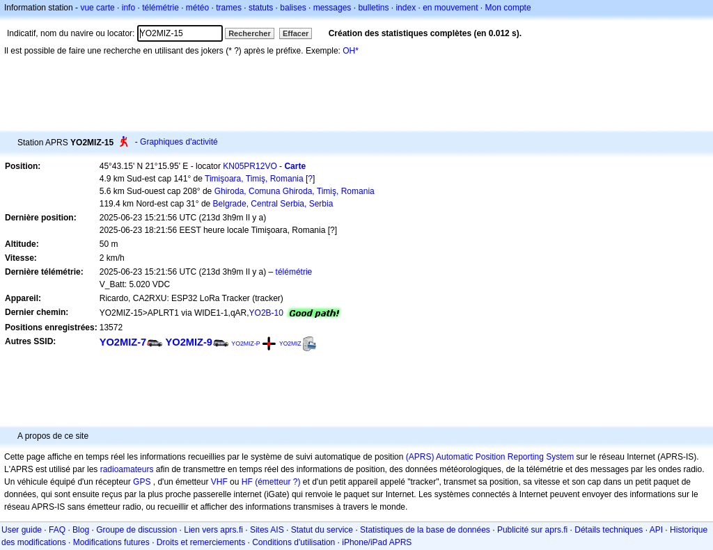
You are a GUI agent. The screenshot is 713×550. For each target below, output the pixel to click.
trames (229, 8)
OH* (351, 51)
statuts (261, 8)
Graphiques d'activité (179, 142)
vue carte (97, 8)
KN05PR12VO (249, 166)
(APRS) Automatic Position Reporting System (490, 457)
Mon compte (508, 8)
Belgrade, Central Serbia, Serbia (273, 204)
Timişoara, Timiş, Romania (254, 179)
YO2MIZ (290, 343)
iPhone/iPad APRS (377, 542)
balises (293, 8)
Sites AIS (267, 530)
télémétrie (160, 8)
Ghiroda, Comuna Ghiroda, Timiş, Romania (294, 191)
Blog (80, 530)
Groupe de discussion (136, 530)
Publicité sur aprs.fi (532, 530)
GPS (141, 482)
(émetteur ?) (277, 482)
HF (247, 482)
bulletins (373, 8)
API (656, 530)
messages (332, 8)
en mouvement (450, 8)
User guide (21, 530)
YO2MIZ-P (245, 343)
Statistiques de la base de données (425, 530)
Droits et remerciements (201, 542)
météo (197, 8)
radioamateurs (127, 469)
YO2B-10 (266, 313)
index (405, 8)
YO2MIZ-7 (123, 342)
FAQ (57, 530)
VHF (219, 482)
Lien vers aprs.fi (213, 530)
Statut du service (322, 530)
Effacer (295, 33)
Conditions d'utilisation (293, 542)
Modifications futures (111, 542)
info (128, 8)
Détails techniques (608, 530)
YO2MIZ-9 (189, 342)
